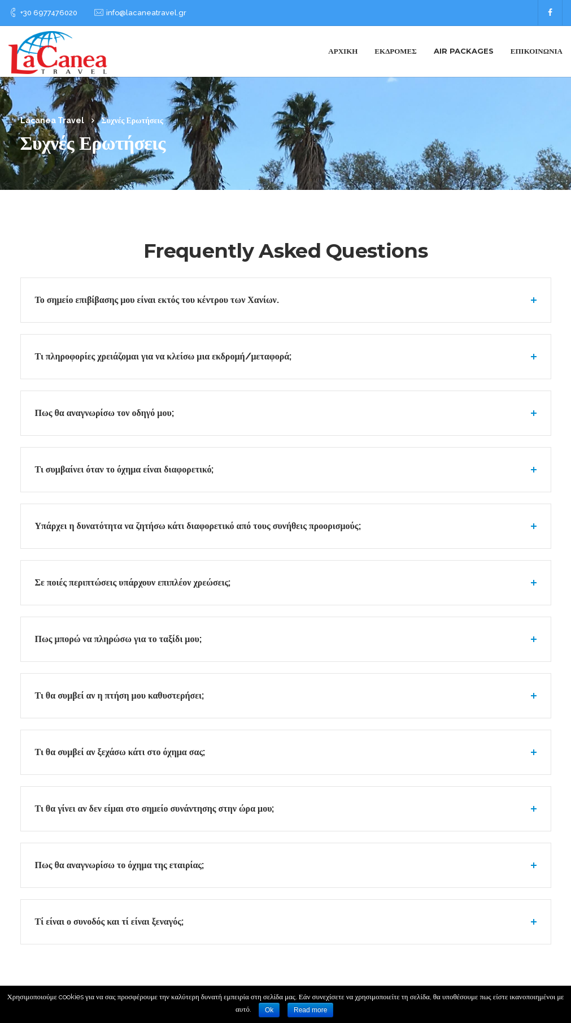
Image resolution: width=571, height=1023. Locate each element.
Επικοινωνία (537, 50)
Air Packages (464, 50)
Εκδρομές (395, 50)
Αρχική (343, 50)
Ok (269, 1010)
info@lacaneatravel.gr (146, 12)
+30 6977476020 (48, 12)
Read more (310, 1010)
